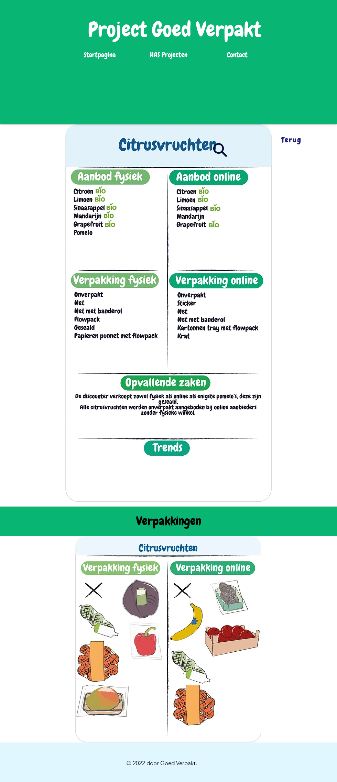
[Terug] (291, 140)
